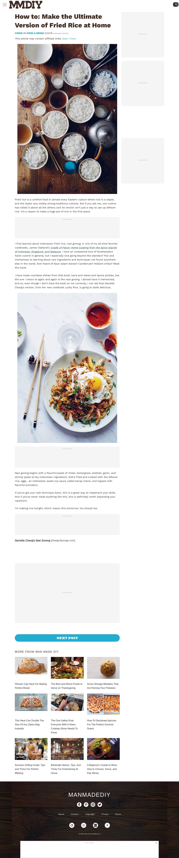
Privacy (104, 814)
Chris (19, 33)
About (61, 814)
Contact (75, 814)
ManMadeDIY (89, 795)
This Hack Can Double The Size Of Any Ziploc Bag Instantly (29, 724)
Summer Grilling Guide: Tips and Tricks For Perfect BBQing (30, 769)
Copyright (90, 814)
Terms (118, 814)
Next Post (67, 638)
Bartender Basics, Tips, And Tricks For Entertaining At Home (66, 769)
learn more (68, 38)
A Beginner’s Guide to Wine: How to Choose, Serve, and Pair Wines (102, 769)
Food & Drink (35, 33)
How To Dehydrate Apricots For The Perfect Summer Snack (101, 724)
